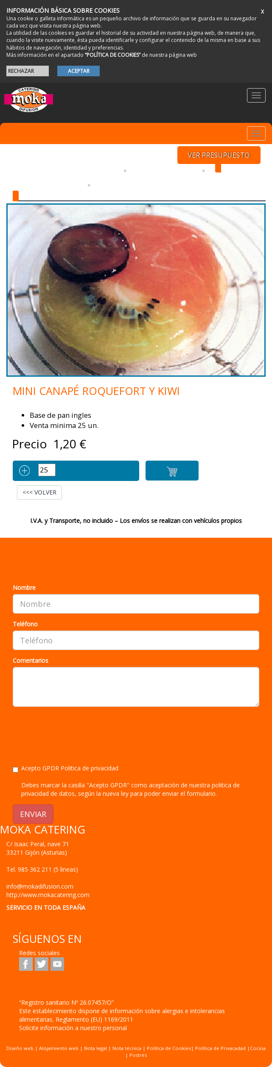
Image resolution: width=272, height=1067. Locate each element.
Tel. (42, 869)
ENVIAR (33, 814)
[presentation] (77, 729)
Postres (138, 1055)
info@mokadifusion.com (39, 886)
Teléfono (25, 624)
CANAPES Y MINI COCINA (48, 185)
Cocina (258, 1048)
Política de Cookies (169, 1048)
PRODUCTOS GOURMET (164, 170)
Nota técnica (126, 1048)
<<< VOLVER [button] (39, 492)
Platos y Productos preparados (66, 170)
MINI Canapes (115, 185)
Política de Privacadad (220, 1048)
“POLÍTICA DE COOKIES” (112, 54)
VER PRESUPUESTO (219, 155)
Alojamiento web (59, 1048)
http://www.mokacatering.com (48, 895)
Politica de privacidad (89, 768)
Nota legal (95, 1048)
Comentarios (30, 660)
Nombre (24, 588)
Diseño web (20, 1048)
